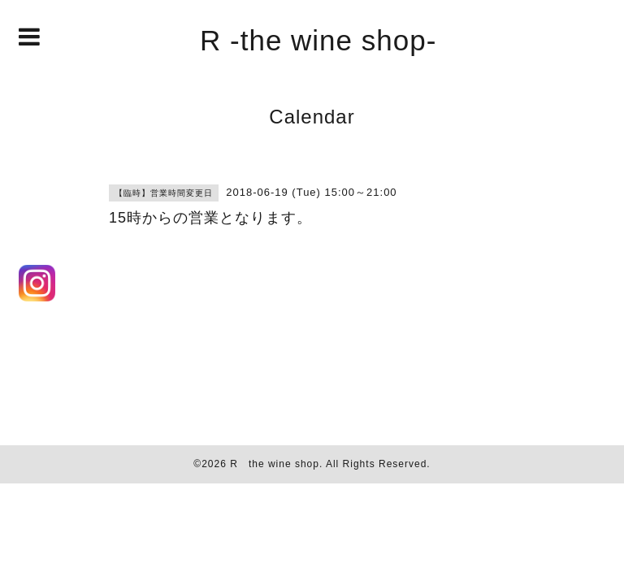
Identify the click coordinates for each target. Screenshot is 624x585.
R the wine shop (274, 464)
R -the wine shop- (318, 40)
